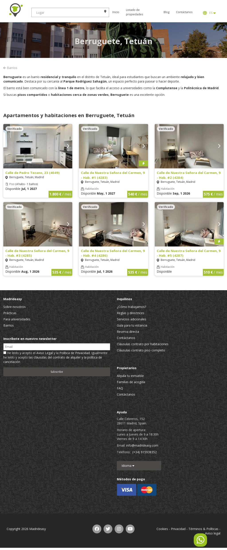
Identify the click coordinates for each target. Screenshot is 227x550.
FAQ (120, 388)
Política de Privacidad (74, 353)
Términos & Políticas (203, 529)
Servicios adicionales (131, 319)
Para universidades (16, 319)
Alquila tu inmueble (130, 376)
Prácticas (9, 313)
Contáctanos (184, 12)
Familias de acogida (131, 382)
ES (209, 13)
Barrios (10, 68)
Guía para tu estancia (132, 325)
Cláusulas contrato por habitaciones (142, 344)
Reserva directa (128, 331)
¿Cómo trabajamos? (131, 307)
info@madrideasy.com (142, 445)
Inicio (117, 12)
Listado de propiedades (136, 12)
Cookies (162, 529)
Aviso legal (212, 533)
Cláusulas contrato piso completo (141, 350)
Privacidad (178, 529)
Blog (166, 12)
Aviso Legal (44, 353)
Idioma (127, 465)
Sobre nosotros (14, 307)
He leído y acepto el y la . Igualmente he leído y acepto (55, 357)
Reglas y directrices (130, 313)
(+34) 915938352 (144, 452)
